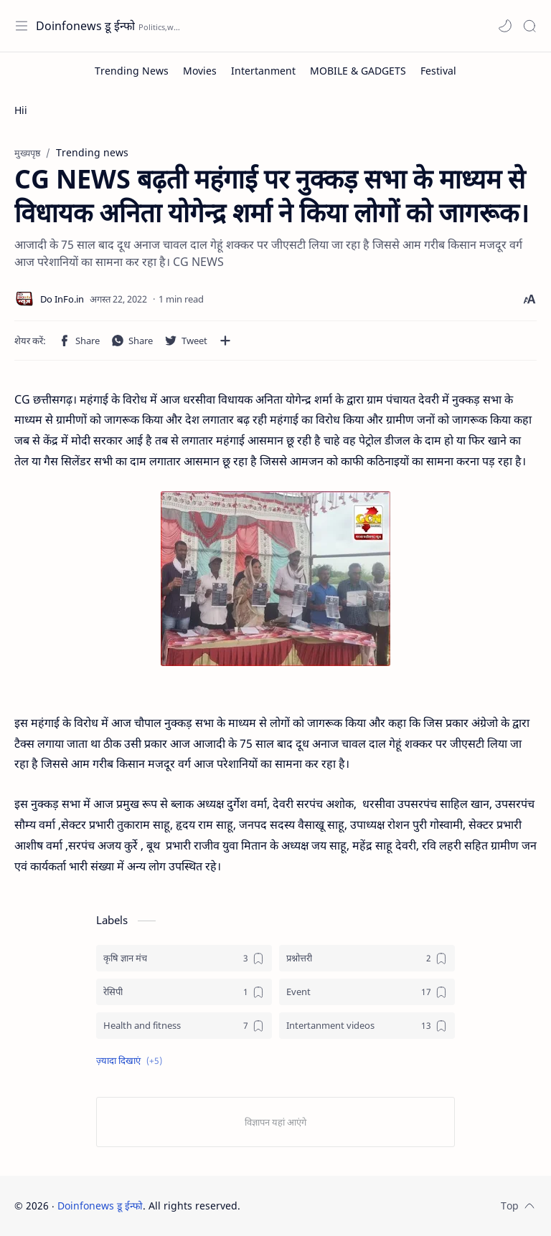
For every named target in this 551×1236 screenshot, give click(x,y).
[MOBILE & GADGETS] (358, 70)
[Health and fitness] (184, 1025)
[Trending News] (132, 70)
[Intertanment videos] (367, 1025)
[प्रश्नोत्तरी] (367, 958)
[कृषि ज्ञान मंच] (184, 958)
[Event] (367, 992)
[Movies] (200, 70)
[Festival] (438, 70)
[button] (505, 26)
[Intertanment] (263, 70)
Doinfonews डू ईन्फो (85, 26)
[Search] (529, 26)
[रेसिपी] (184, 992)
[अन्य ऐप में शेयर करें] (225, 340)
